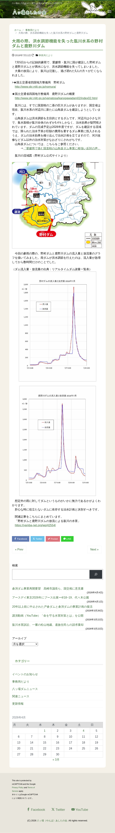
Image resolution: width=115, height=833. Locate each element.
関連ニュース (20, 696)
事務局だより (46, 55)
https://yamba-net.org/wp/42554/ (35, 525)
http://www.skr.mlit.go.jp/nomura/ (35, 86)
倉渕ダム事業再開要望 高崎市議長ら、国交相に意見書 (48, 588)
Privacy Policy (18, 788)
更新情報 (18, 703)
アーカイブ (19, 638)
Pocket (54, 539)
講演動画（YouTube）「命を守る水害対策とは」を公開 (47, 615)
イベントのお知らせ (25, 674)
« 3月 (55, 759)
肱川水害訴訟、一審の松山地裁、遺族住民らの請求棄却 (48, 624)
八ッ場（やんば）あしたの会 (52, 820)
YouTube (79, 810)
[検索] (95, 574)
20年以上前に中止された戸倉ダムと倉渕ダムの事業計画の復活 (52, 606)
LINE (69, 539)
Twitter (38, 539)
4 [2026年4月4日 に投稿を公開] (83, 730)
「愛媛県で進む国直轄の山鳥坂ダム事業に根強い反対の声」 (62, 148)
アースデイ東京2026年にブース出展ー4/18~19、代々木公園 (50, 597)
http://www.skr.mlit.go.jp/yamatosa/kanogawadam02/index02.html (56, 98)
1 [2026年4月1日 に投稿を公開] (44, 730)
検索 (15, 565)
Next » (94, 549)
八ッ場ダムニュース (25, 689)
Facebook (21, 539)
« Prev (19, 549)
